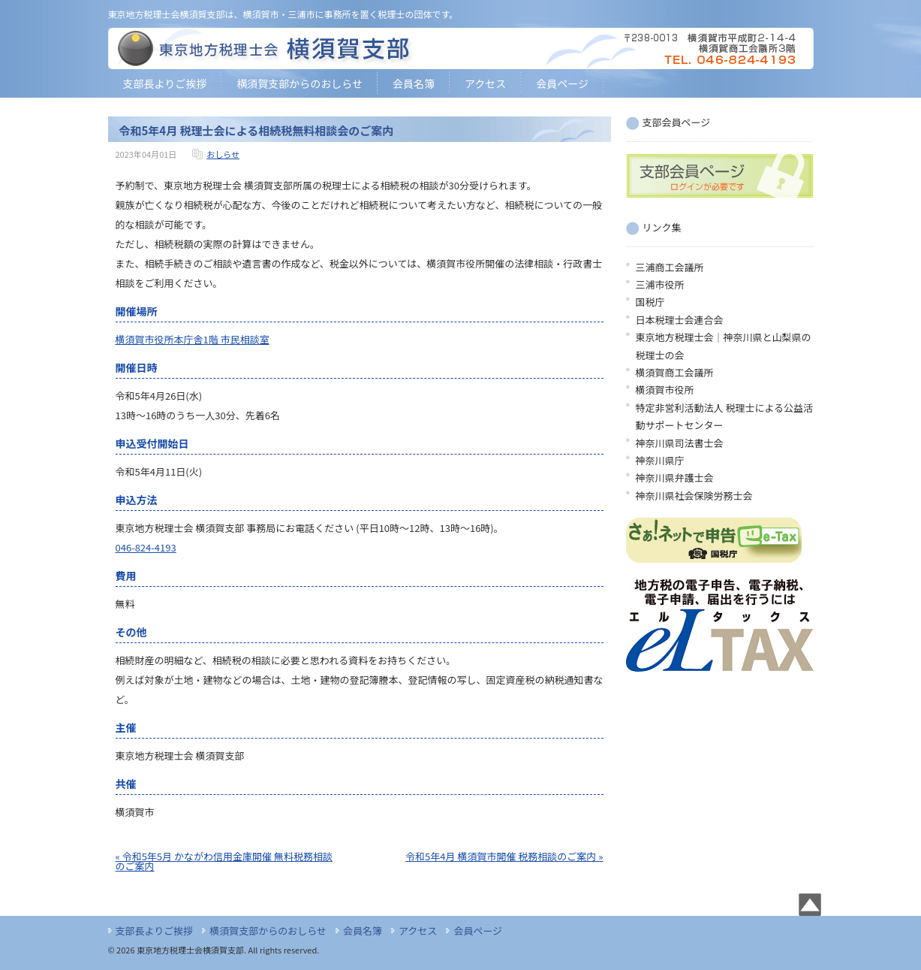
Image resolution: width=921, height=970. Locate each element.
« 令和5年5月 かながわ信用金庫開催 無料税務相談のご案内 (224, 861)
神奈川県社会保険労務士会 (694, 495)
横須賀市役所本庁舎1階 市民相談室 (192, 339)
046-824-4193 (146, 547)
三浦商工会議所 (670, 267)
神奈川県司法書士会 (680, 443)
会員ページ (562, 83)
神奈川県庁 (660, 460)
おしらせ (222, 154)
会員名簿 (414, 83)
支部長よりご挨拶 (165, 83)
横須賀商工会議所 (675, 372)
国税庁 (650, 302)
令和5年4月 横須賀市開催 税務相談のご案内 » (504, 856)
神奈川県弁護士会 (675, 477)
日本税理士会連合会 (680, 320)
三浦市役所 (660, 284)
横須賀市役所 (665, 389)
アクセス (485, 83)
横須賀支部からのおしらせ (299, 83)
